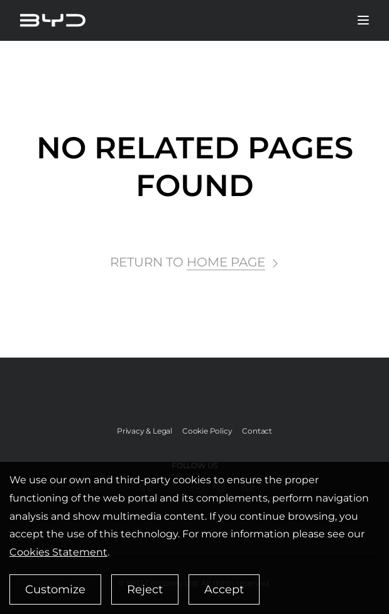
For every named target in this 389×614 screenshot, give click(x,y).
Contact (257, 431)
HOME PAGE (226, 262)
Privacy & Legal (144, 431)
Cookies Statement (58, 552)
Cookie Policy (207, 431)
